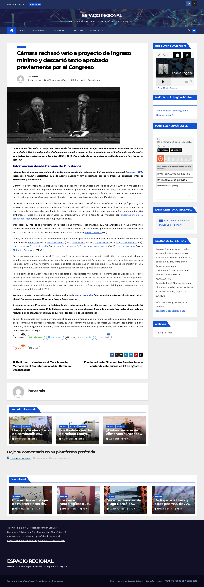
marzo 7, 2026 (117, 509)
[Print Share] (71, 337)
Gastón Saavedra (66, 246)
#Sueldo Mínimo (70, 80)
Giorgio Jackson (126, 246)
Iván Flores (19, 246)
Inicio (22, 30)
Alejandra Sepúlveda (24, 250)
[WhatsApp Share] (36, 337)
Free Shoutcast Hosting (169, 110)
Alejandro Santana (126, 242)
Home (112, 581)
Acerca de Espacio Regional (130, 581)
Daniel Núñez (102, 242)
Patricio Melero (55, 242)
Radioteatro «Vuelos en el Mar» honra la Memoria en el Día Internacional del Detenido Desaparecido (42, 366)
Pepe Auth (34, 242)
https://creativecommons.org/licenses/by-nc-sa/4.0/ (36, 540)
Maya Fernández (84, 295)
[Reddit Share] (19, 348)
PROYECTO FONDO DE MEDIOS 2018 (181, 581)
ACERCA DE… (97, 30)
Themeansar (57, 581)
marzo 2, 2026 (165, 509)
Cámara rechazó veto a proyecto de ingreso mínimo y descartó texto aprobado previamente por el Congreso (74, 60)
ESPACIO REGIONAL (102, 15)
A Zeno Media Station (166, 88)
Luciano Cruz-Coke (93, 246)
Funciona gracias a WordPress (20, 581)
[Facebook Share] (103, 337)
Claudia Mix (78, 242)
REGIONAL (59, 30)
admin (35, 76)
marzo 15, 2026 (70, 509)
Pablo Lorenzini (93, 232)
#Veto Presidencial (91, 80)
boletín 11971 (134, 172)
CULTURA (78, 30)
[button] (189, 30)
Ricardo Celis (40, 246)
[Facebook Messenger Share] (55, 337)
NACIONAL (39, 30)
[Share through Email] (34, 348)
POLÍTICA (73, 426)
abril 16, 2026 (22, 509)
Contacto (150, 581)
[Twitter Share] (19, 337)
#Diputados (53, 80)
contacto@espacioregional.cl (171, 310)
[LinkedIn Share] (86, 337)
